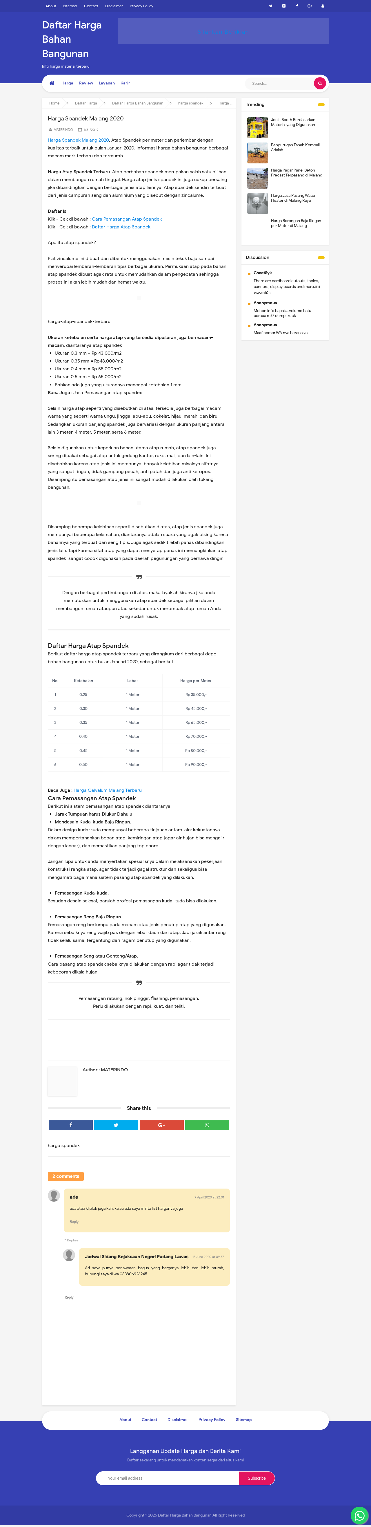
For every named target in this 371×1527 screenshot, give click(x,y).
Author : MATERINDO (105, 1070)
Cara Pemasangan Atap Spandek (127, 219)
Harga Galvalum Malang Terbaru (108, 790)
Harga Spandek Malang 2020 (78, 140)
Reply (74, 1222)
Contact (91, 5)
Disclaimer (114, 5)
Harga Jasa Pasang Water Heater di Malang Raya (293, 198)
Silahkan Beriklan (223, 31)
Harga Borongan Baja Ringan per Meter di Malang (296, 223)
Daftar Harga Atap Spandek (121, 227)
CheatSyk (263, 273)
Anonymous (265, 302)
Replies (73, 1241)
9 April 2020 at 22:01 (209, 1198)
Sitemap (70, 5)
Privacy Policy (141, 5)
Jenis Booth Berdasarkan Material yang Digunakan (293, 122)
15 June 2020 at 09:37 (208, 1258)
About (51, 5)
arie (74, 1198)
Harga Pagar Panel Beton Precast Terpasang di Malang (296, 173)
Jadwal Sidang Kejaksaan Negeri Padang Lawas (136, 1258)
